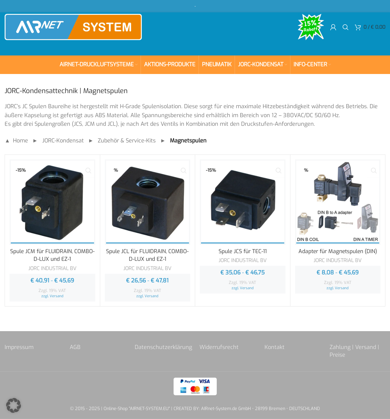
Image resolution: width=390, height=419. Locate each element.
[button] (13, 405)
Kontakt (275, 347)
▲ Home (16, 140)
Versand (57, 295)
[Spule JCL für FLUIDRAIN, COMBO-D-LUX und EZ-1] (147, 202)
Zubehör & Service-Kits (127, 140)
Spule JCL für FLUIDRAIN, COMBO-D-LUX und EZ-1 (147, 255)
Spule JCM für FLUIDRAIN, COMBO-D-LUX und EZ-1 (52, 255)
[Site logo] (82, 30)
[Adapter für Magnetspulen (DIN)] (338, 202)
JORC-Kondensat (63, 140)
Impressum (19, 347)
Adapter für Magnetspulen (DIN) (338, 251)
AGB (75, 347)
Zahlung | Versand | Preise (354, 350)
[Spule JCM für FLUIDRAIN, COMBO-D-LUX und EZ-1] (52, 202)
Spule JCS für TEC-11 (242, 251)
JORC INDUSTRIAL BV (52, 268)
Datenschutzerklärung (163, 347)
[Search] (345, 31)
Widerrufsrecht (219, 347)
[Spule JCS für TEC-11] (242, 202)
